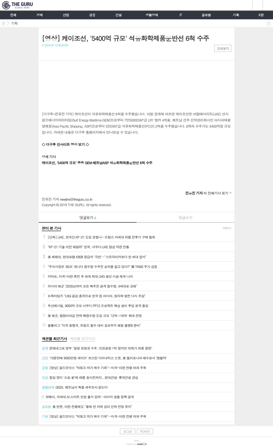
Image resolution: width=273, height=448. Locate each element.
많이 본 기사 (51, 228)
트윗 (53, 53)
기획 (14, 23)
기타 (69, 53)
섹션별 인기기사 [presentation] (82, 338)
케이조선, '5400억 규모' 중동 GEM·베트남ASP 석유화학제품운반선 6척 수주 (97, 162)
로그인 (127, 431)
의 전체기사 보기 (206, 193)
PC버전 (145, 431)
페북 (45, 53)
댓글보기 (87, 217)
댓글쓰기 (185, 217)
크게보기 (223, 48)
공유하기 (268, 23)
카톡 (61, 53)
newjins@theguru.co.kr (76, 199)
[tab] (54, 339)
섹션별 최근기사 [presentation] (54, 338)
